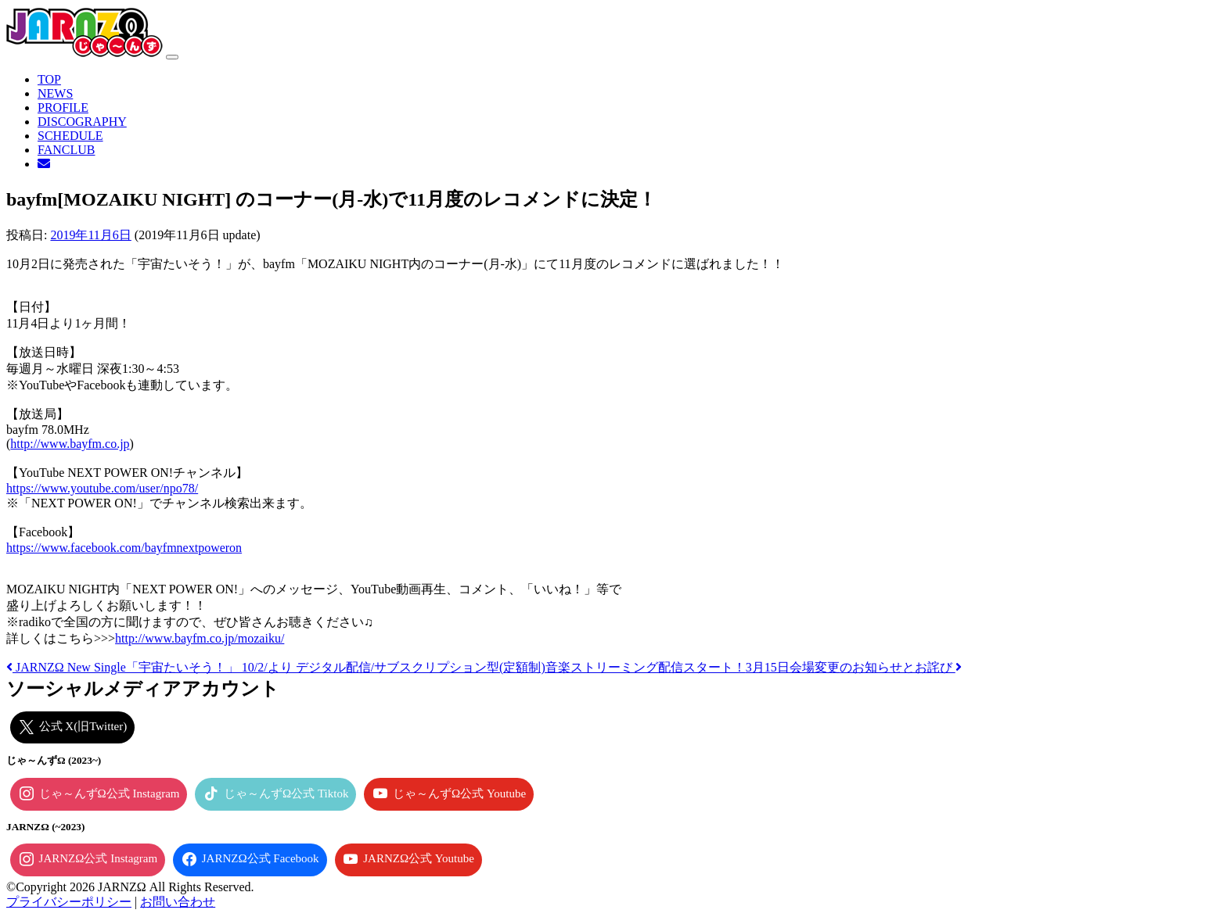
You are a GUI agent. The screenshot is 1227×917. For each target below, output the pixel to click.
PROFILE (63, 107)
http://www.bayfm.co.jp (69, 443)
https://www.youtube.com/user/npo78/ (102, 488)
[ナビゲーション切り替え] (172, 57)
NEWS (55, 93)
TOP (49, 79)
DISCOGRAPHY (82, 121)
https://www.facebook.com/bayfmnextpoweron (124, 547)
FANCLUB (66, 149)
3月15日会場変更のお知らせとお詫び (854, 667)
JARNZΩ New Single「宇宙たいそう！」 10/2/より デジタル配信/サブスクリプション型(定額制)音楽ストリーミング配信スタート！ (376, 667)
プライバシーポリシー (68, 901)
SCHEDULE (70, 135)
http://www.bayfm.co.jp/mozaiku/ (199, 638)
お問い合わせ (177, 901)
